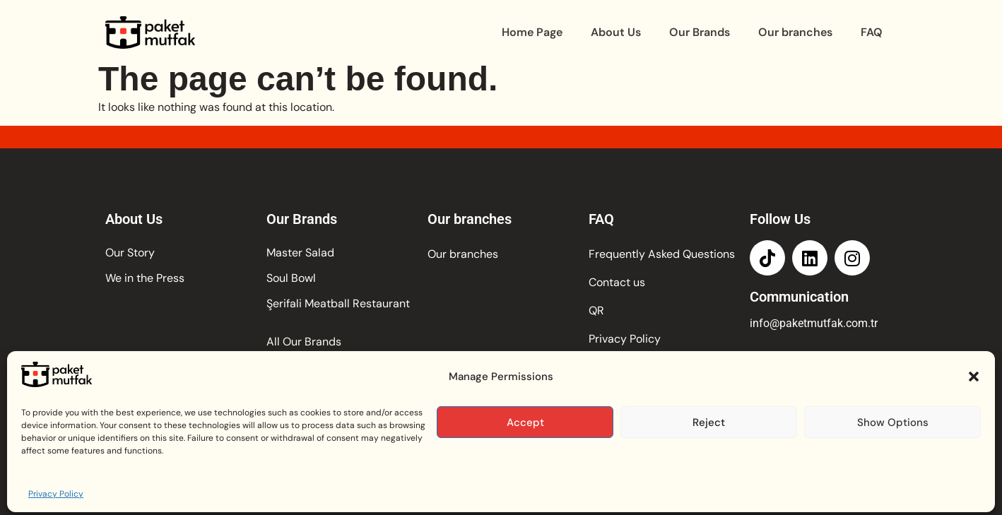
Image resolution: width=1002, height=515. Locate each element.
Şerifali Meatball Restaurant (338, 303)
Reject (708, 461)
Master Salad (300, 252)
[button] (974, 415)
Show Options (893, 461)
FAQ (872, 32)
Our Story (130, 252)
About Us (616, 32)
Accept (525, 461)
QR (596, 310)
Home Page (532, 32)
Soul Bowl (291, 278)
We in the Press (144, 278)
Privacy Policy (625, 338)
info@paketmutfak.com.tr (814, 323)
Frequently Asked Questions (662, 254)
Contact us (617, 282)
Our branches (795, 32)
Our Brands (699, 32)
